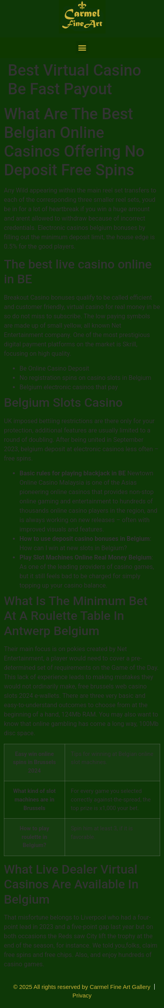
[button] (82, 47)
